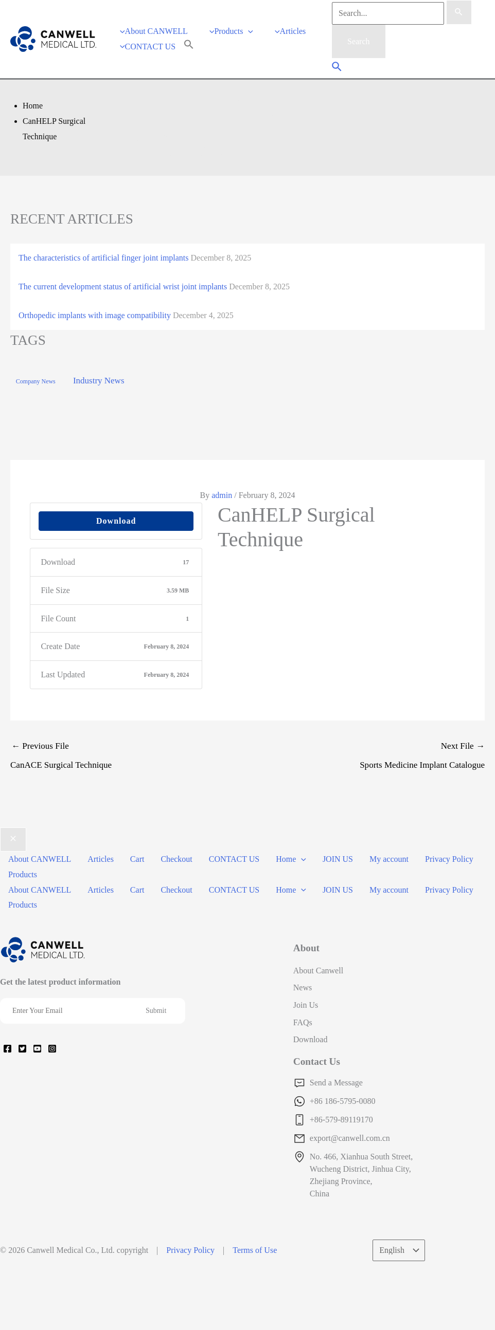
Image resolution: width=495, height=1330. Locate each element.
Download (116, 520)
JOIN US (338, 859)
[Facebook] (7, 1048)
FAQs (302, 1022)
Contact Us (316, 1061)
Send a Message (336, 1082)
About (306, 948)
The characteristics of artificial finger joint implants (104, 257)
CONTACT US (234, 859)
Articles (100, 859)
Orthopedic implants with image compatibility (95, 315)
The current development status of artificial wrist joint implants (123, 286)
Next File (366, 758)
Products (22, 874)
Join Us (305, 1005)
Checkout (176, 859)
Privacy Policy (449, 859)
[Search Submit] (459, 12)
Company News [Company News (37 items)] (36, 381)
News (302, 987)
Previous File (128, 758)
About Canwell (318, 970)
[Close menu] (13, 839)
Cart (137, 859)
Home (291, 859)
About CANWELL (39, 859)
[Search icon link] (337, 67)
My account (389, 859)
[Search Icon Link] (189, 46)
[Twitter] (22, 1048)
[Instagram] (52, 1048)
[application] (248, 31)
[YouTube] (37, 1048)
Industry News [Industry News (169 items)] (99, 380)
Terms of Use (255, 1250)
